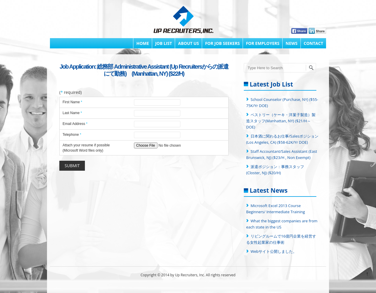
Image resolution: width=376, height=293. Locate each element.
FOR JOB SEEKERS (222, 43)
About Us (188, 43)
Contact (313, 43)
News (291, 43)
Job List (163, 43)
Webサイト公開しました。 (274, 251)
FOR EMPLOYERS (262, 43)
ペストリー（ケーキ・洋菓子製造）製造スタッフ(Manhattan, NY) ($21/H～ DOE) (280, 121)
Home (142, 43)
